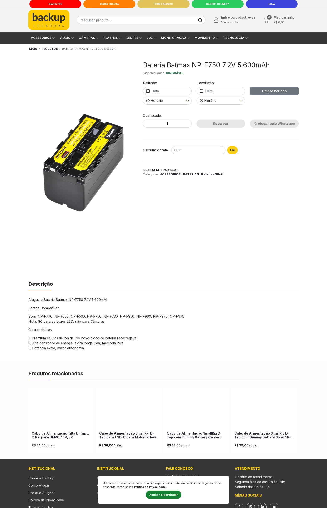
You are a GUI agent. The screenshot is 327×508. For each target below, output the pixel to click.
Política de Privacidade (46, 505)
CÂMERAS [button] (88, 37)
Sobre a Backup (41, 483)
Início (32, 49)
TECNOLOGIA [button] (235, 37)
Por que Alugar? (41, 497)
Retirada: (150, 83)
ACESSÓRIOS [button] (43, 37)
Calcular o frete (155, 150)
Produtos (50, 49)
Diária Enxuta (109, 4)
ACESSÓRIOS (170, 174)
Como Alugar (163, 4)
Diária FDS (55, 4)
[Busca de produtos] (136, 20)
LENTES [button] (134, 37)
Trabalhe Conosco (112, 505)
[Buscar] (200, 20)
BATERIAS (191, 174)
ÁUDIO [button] (67, 37)
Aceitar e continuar (163, 495)
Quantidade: (152, 115)
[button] (234, 20)
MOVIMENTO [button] (206, 37)
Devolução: (206, 83)
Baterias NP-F (212, 174)
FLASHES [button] (112, 37)
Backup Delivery (217, 4)
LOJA (271, 4)
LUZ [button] (151, 37)
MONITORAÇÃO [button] (175, 37)
